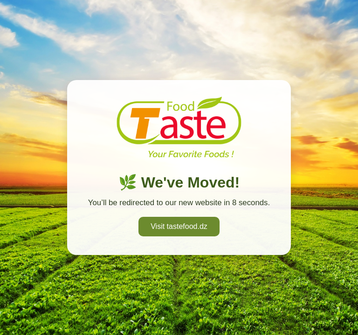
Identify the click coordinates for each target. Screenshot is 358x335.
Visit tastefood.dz (179, 226)
